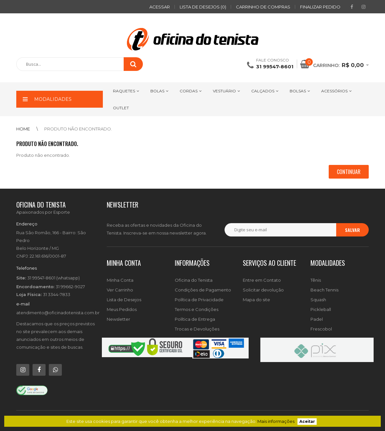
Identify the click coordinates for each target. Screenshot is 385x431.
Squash (318, 299)
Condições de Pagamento (203, 289)
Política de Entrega (195, 319)
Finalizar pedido (320, 6)
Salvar (352, 229)
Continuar (349, 172)
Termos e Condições (196, 309)
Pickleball (320, 309)
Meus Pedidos (122, 309)
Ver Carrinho (120, 289)
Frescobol (321, 328)
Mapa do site (256, 299)
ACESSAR (159, 6)
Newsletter (118, 319)
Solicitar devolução (263, 289)
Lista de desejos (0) (203, 6)
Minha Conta (120, 280)
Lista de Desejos (124, 299)
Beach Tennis (324, 289)
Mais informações (276, 421)
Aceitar (307, 421)
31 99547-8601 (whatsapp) (53, 277)
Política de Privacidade (199, 299)
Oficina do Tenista (194, 280)
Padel (316, 319)
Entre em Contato (262, 280)
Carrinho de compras (263, 6)
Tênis (315, 280)
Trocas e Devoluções (197, 328)
